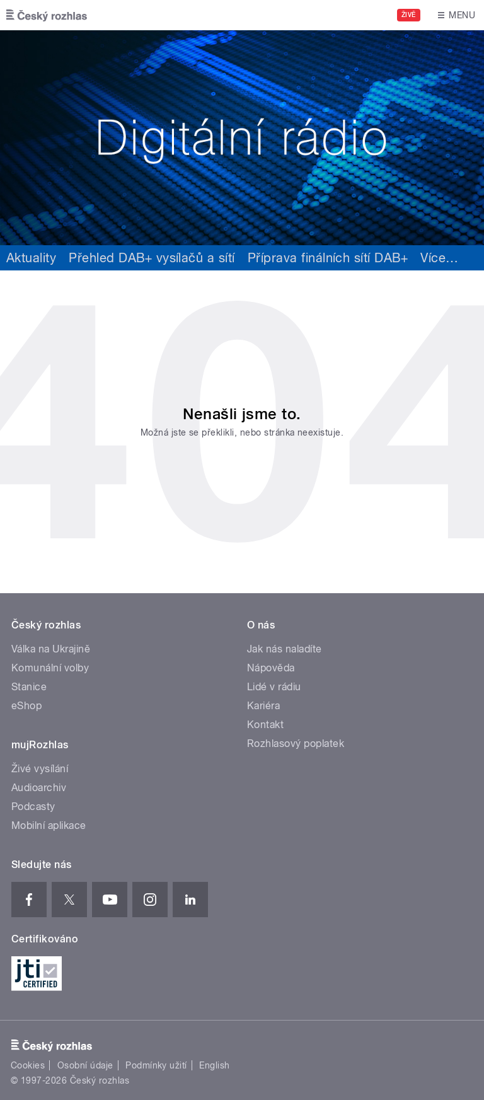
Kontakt (265, 725)
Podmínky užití (156, 1065)
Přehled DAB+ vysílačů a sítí (151, 257)
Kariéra (263, 706)
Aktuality (31, 257)
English (214, 1065)
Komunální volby (50, 668)
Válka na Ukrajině (50, 649)
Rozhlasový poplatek (295, 744)
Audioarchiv (38, 788)
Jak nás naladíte (284, 649)
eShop (26, 706)
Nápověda (271, 668)
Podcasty (33, 807)
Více (439, 257)
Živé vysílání (39, 769)
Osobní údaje (85, 1065)
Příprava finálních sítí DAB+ (328, 257)
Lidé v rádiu (274, 687)
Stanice (29, 687)
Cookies (28, 1065)
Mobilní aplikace (48, 825)
